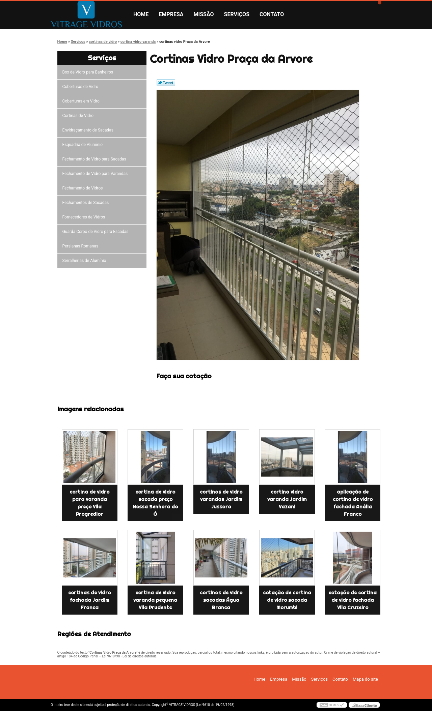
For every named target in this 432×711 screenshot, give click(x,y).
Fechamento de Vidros (83, 188)
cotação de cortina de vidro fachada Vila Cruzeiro (352, 600)
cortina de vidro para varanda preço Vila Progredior (89, 503)
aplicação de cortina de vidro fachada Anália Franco (353, 503)
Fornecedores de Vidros (84, 217)
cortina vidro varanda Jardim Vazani (287, 499)
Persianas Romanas (81, 246)
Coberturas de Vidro (81, 86)
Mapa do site (365, 679)
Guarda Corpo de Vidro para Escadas (96, 231)
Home (140, 14)
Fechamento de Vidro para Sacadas (95, 159)
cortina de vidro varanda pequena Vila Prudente (155, 600)
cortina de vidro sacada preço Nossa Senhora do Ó (155, 503)
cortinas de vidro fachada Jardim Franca (89, 600)
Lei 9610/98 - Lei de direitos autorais (129, 656)
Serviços (236, 14)
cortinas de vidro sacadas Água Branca (221, 600)
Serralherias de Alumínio (85, 260)
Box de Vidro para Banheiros (88, 72)
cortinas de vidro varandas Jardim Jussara (221, 499)
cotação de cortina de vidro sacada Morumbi (287, 600)
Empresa (171, 14)
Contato (272, 14)
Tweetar (166, 82)
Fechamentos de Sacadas (86, 202)
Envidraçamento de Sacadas (88, 130)
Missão (204, 14)
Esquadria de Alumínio (83, 144)
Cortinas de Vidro (79, 115)
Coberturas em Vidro (82, 101)
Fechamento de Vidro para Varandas (96, 173)
